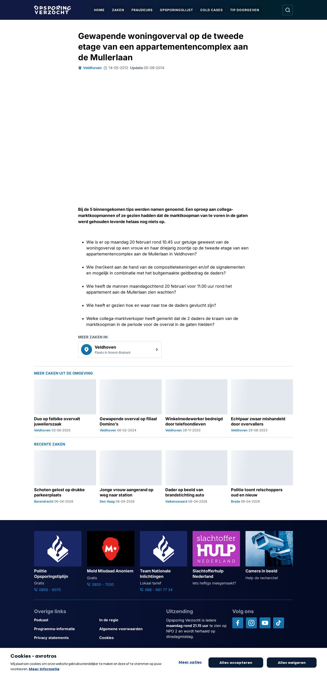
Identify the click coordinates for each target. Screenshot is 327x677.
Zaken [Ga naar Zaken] (118, 10)
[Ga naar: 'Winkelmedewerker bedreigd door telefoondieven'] (196, 406)
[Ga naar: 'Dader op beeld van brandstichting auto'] (196, 476)
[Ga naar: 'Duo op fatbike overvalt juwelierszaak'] (65, 406)
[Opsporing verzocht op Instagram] (251, 622)
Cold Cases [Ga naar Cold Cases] (212, 10)
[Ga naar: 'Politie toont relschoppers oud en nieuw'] (262, 476)
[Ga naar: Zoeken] (287, 10)
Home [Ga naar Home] (99, 10)
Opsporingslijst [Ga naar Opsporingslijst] (176, 10)
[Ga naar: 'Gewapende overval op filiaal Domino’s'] (131, 406)
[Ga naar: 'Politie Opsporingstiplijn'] (58, 561)
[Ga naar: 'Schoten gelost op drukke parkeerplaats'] (65, 476)
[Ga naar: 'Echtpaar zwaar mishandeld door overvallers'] (262, 406)
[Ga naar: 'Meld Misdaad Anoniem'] (110, 559)
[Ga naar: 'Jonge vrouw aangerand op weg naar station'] (131, 476)
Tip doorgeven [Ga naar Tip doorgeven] (245, 10)
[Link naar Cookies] (130, 637)
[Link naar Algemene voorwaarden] (130, 629)
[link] (120, 349)
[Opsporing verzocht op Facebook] (237, 622)
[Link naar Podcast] (65, 620)
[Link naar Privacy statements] (65, 637)
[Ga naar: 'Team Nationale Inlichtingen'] (163, 561)
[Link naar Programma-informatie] (65, 629)
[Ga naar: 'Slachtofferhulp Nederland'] (216, 558)
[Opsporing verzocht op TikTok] (278, 622)
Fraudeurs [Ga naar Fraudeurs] (142, 10)
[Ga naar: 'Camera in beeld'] (269, 556)
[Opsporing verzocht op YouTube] (265, 622)
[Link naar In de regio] (130, 620)
